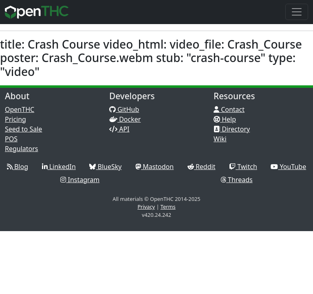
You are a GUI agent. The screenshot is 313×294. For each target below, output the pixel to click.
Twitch (243, 166)
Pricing (15, 119)
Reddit (201, 166)
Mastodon (154, 166)
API (119, 129)
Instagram (79, 179)
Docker (125, 119)
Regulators (21, 148)
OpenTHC (19, 109)
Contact (229, 109)
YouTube (288, 166)
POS (11, 138)
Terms (168, 206)
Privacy (146, 206)
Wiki (220, 138)
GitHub (124, 109)
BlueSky (105, 166)
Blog (17, 166)
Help (225, 119)
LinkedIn (59, 166)
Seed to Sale (23, 129)
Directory (232, 129)
